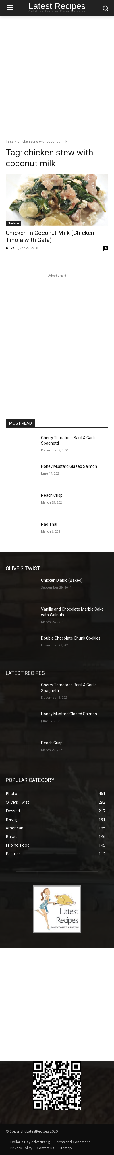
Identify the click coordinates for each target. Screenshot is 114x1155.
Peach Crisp (52, 495)
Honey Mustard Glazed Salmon (69, 466)
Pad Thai (49, 524)
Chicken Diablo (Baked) (62, 580)
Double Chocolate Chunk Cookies (71, 638)
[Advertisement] (57, 76)
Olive (10, 248)
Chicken (13, 223)
